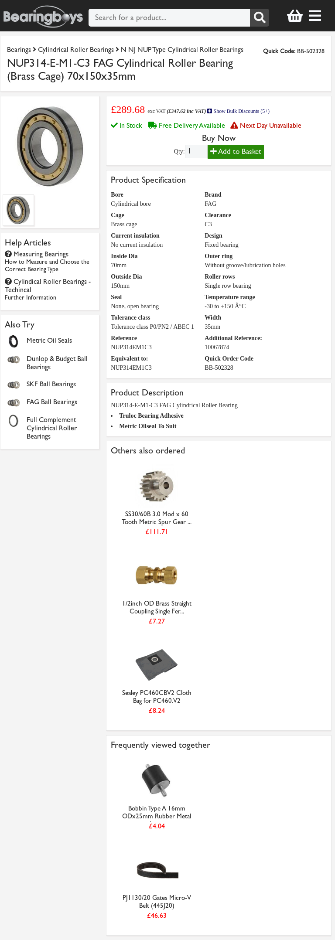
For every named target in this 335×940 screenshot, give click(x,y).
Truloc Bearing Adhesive (151, 415)
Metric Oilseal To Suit (147, 426)
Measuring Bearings (47, 261)
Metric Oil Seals (49, 340)
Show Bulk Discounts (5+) (238, 111)
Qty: (179, 151)
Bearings (19, 49)
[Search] (259, 18)
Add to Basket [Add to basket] (235, 151)
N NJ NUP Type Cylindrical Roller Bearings (182, 49)
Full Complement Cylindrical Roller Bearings (52, 428)
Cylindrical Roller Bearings (76, 49)
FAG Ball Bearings (52, 402)
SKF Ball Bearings (51, 384)
